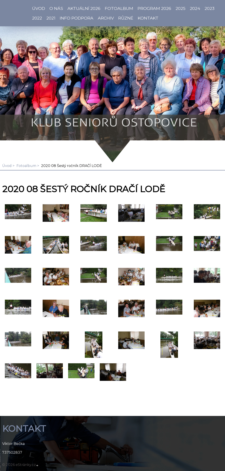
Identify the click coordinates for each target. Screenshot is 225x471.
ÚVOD (38, 8)
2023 (209, 8)
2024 (195, 8)
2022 (37, 18)
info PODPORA (76, 18)
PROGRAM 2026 (154, 8)
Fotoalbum (119, 8)
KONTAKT (148, 18)
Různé (125, 18)
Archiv (106, 18)
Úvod (7, 166)
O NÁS (56, 8)
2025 (180, 8)
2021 (50, 18)
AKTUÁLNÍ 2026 (83, 8)
